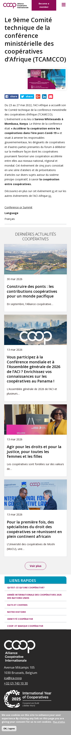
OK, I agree (9, 728)
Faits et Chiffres (17, 604)
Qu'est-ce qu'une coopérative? (25, 587)
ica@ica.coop (13, 678)
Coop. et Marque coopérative (25, 625)
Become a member (44, 5)
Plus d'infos (59, 721)
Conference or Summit (18, 207)
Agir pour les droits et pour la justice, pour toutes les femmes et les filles (34, 451)
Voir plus (35, 566)
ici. (49, 196)
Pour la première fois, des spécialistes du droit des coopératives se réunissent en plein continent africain (34, 529)
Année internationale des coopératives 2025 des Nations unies (34, 596)
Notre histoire (16, 611)
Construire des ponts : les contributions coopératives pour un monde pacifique (32, 291)
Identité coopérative (20, 618)
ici (53, 191)
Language (11, 213)
